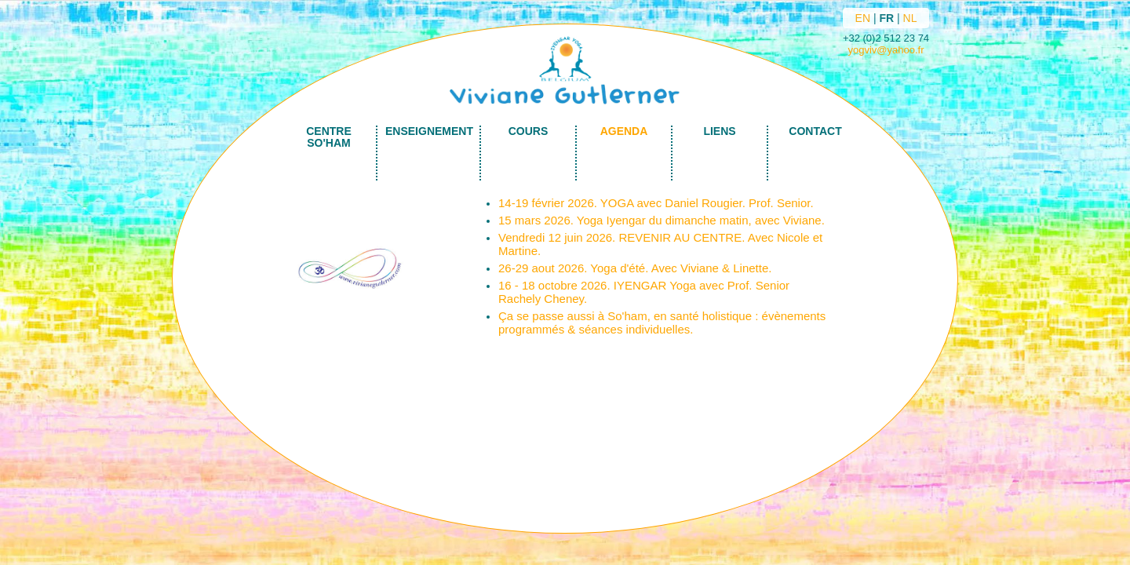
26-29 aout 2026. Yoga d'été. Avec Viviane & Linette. (634, 268)
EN (862, 18)
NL (910, 18)
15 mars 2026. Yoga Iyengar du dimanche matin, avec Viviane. (661, 220)
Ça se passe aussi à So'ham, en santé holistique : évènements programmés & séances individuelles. (662, 322)
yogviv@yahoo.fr (886, 50)
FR (886, 18)
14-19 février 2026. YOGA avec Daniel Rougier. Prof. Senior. (656, 203)
